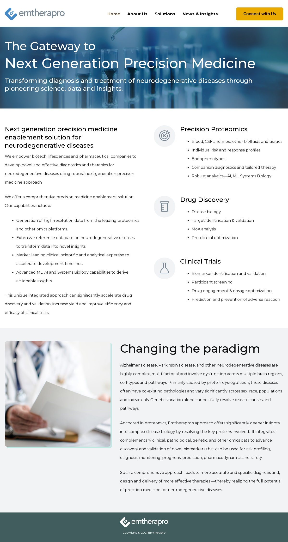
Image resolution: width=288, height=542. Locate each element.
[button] (259, 13)
